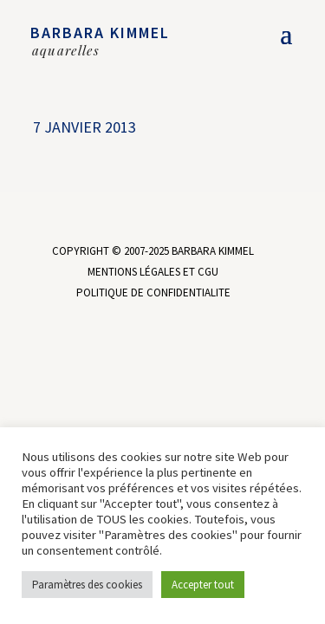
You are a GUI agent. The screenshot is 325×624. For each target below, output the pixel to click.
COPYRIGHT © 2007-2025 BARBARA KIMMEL (153, 251)
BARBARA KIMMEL (100, 32)
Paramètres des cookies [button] (87, 584)
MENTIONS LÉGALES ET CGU (153, 271)
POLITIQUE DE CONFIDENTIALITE (153, 292)
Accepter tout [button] (203, 584)
